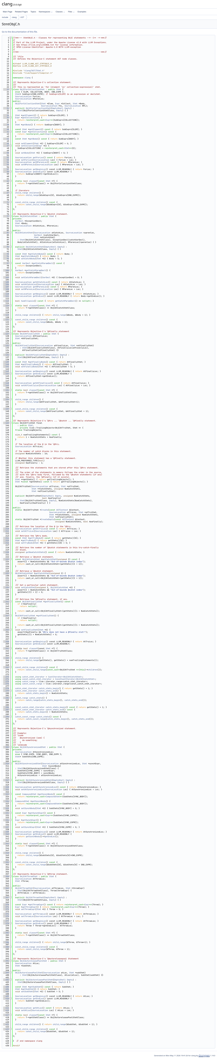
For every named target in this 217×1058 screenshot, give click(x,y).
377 (6, 921)
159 (6, 409)
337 (6, 827)
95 (6, 258)
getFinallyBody (37, 362)
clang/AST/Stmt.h (34, 70)
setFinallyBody (29, 366)
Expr (57, 103)
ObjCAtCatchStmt (29, 216)
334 (6, 820)
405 (6, 987)
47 (6, 145)
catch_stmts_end (47, 691)
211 (6, 531)
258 (6, 641)
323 (6, 794)
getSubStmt (35, 987)
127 (6, 333)
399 (6, 972)
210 (6, 528)
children (34, 192)
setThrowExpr (28, 909)
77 (6, 216)
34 (6, 115)
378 (6, 923)
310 (6, 763)
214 (6, 538)
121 (6, 319)
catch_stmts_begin (49, 688)
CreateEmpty (47, 519)
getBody (26, 124)
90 (6, 247)
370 (6, 904)
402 (6, 979)
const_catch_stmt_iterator (37, 679)
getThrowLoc (39, 914)
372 (6, 909)
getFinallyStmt (53, 601)
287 (6, 709)
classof (33, 181)
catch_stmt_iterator (33, 677)
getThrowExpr (36, 904)
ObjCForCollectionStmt (32, 89)
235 (6, 587)
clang (14, 17)
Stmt (58, 89)
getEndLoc (38, 171)
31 (6, 108)
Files (71, 12)
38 (6, 124)
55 (6, 164)
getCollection (29, 117)
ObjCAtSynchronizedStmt (33, 747)
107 (6, 286)
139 (6, 362)
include (5, 17)
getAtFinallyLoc (41, 383)
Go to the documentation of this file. (20, 31)
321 (6, 789)
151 (6, 390)
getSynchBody (46, 794)
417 (6, 1015)
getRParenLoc (40, 162)
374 (6, 914)
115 (6, 305)
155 (6, 399)
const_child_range (25, 202)
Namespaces (45, 12)
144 (6, 373)
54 (6, 162)
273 (6, 677)
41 (6, 131)
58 (6, 171)
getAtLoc (37, 1008)
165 (6, 423)
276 (6, 683)
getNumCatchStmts (35, 552)
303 (6, 747)
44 (6, 139)
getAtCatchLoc (40, 282)
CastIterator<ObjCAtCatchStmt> (65, 677)
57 (6, 169)
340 (6, 834)
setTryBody (27, 543)
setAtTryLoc (27, 531)
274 (6, 679)
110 (6, 294)
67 (6, 192)
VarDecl (19, 221)
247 (6, 615)
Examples (82, 12)
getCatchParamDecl (43, 263)
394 (6, 961)
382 (6, 932)
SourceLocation (23, 96)
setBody (25, 153)
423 (6, 1029)
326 (6, 801)
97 (6, 263)
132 (6, 345)
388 (6, 947)
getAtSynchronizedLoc (44, 787)
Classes (60, 12)
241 (6, 601)
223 (6, 559)
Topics (33, 12)
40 (6, 129)
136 (6, 355)
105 (6, 282)
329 (6, 808)
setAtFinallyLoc (30, 385)
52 (6, 157)
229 (6, 573)
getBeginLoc (39, 169)
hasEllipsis (27, 301)
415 (6, 1010)
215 (6, 540)
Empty (67, 108)
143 (6, 371)
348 (6, 853)
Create (44, 510)
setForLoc (26, 160)
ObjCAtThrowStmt (29, 876)
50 (6, 153)
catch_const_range (32, 683)
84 (6, 232)
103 (6, 277)
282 (6, 698)
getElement (28, 115)
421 (6, 1024)
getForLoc (38, 157)
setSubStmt (27, 991)
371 (6, 907)
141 (6, 366)
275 (6, 681)
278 (6, 688)
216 (6, 543)
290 (6, 716)
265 (6, 658)
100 (6, 270)
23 (6, 89)
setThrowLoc (27, 916)
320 (6, 787)
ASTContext (62, 510)
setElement (27, 143)
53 (6, 160)
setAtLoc (25, 1010)
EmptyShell (57, 108)
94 (6, 256)
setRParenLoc (28, 164)
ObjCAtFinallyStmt (30, 333)
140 (6, 364)
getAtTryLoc (39, 528)
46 (6, 143)
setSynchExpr (28, 827)
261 (6, 648)
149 (6, 385)
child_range (21, 192)
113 (6, 301)
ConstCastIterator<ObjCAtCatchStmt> (75, 679)
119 (6, 315)
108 (6, 289)
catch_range (28, 681)
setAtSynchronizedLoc (33, 789)
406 (6, 989)
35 (6, 117)
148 (6, 383)
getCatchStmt (49, 559)
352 (6, 862)
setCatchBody (28, 258)
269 (6, 667)
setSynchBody (28, 808)
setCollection (28, 145)
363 (6, 888)
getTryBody (35, 538)
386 (6, 942)
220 (6, 552)
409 (6, 996)
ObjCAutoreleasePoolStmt (33, 961)
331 (6, 813)
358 (6, 876)
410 (6, 998)
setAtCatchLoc (28, 284)
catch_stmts (35, 698)
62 (6, 181)
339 (6, 832)
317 (6, 780)
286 (6, 707)
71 (6, 202)
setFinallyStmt (29, 630)
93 (6, 254)
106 (6, 284)
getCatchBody (36, 254)
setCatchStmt (28, 587)
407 (6, 991)
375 (6, 916)
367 (6, 897)
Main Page (7, 12)
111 (6, 296)
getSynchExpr (36, 813)
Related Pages (21, 12)
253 (6, 630)
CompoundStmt (29, 794)
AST (22, 17)
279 (6, 691)
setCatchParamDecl (31, 277)
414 (6, 1008)
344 (6, 843)
